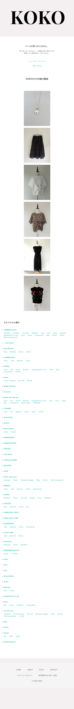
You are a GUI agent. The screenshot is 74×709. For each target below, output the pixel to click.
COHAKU (47, 498)
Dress (55, 333)
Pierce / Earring (9, 380)
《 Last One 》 (9, 343)
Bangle (32, 498)
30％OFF (7, 333)
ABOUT (30, 670)
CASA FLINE (8, 532)
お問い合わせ (37, 66)
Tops (42, 333)
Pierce (15, 480)
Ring (38, 480)
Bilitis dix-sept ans (10, 337)
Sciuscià (7, 392)
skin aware (8, 454)
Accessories (39, 335)
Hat (5, 636)
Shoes (62, 335)
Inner (23, 335)
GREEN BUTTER (10, 443)
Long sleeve (30, 605)
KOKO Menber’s (10, 642)
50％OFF (25, 333)
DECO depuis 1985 (11, 518)
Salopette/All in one (11, 335)
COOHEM (7, 408)
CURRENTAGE (9, 357)
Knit (48, 333)
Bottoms (63, 333)
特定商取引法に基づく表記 (48, 675)
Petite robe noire (10, 477)
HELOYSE (7, 465)
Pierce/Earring (18, 614)
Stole (11, 636)
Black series (25, 403)
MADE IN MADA (10, 386)
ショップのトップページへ (37, 61)
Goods (54, 335)
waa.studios (8, 417)
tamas (6, 377)
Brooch (29, 380)
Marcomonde (9, 428)
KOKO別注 (37, 403)
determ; (7, 423)
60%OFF (35, 333)
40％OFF (16, 333)
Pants (12, 590)
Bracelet (24, 545)
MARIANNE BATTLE (11, 550)
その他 (21, 616)
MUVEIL (7, 366)
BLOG (41, 670)
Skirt (5, 590)
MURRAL (7, 486)
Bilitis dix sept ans (11, 397)
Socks (6, 432)
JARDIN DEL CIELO (11, 512)
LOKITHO (7, 503)
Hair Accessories (57, 480)
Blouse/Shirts (9, 576)
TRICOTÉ (7, 449)
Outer (30, 335)
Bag (48, 335)
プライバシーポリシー (24, 675)
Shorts (11, 605)
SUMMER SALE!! (10, 330)
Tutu (51, 401)
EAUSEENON (9, 524)
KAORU (7, 494)
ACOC (6, 471)
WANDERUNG (9, 437)
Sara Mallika (8, 348)
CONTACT (54, 670)
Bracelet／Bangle (27, 480)
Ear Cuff (21, 380)
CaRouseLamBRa (10, 460)
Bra (5, 605)
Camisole (20, 605)
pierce (7, 553)
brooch (15, 553)
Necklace (7, 480)
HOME (18, 670)
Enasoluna (8, 541)
